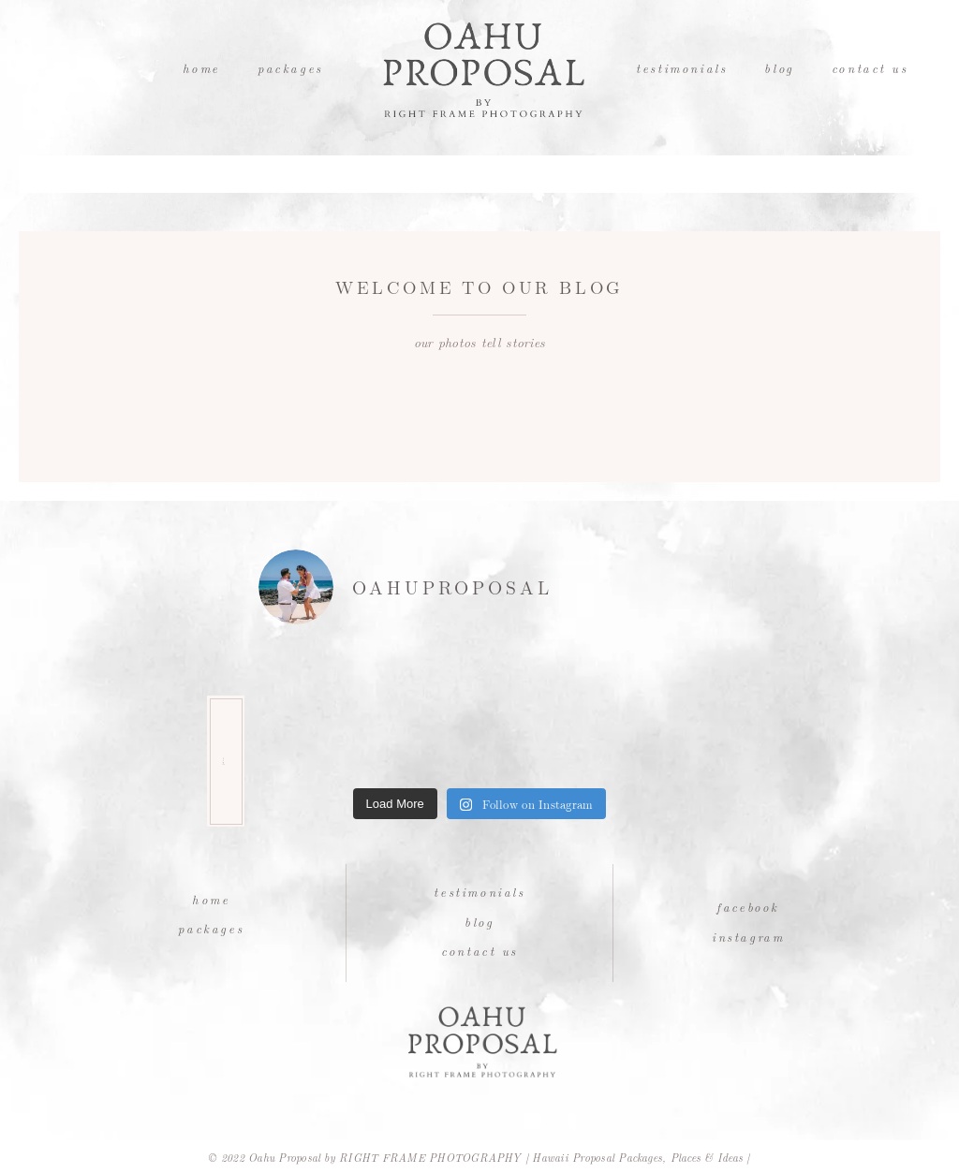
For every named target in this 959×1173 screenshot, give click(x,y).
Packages (290, 68)
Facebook (747, 907)
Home (201, 68)
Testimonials (681, 68)
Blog (778, 68)
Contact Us (870, 68)
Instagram (748, 937)
